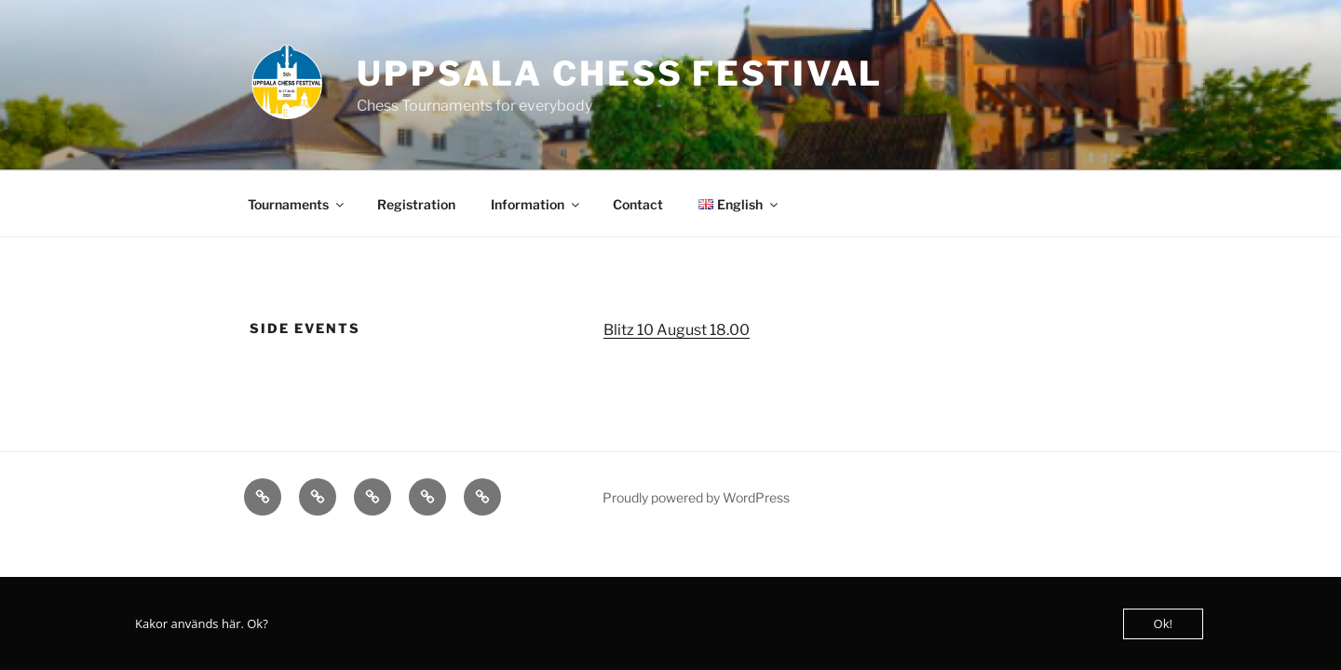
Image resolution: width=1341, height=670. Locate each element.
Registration (416, 204)
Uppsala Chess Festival (620, 73)
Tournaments (297, 204)
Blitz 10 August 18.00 (676, 330)
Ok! (1163, 623)
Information (536, 204)
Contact (638, 204)
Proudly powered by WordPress (696, 497)
